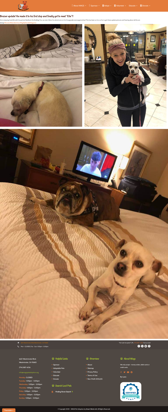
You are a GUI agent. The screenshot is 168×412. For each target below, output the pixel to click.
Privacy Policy (93, 372)
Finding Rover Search (63, 392)
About (90, 365)
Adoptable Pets (58, 368)
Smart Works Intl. (91, 409)
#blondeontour (15, 23)
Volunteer (56, 372)
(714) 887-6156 (138, 343)
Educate (132, 6)
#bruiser (7, 23)
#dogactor (32, 23)
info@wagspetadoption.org (29, 372)
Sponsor (56, 365)
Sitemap (91, 368)
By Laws (123, 377)
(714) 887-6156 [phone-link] (24, 367)
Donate (56, 379)
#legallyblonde (24, 23)
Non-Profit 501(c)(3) (95, 379)
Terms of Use (92, 375)
